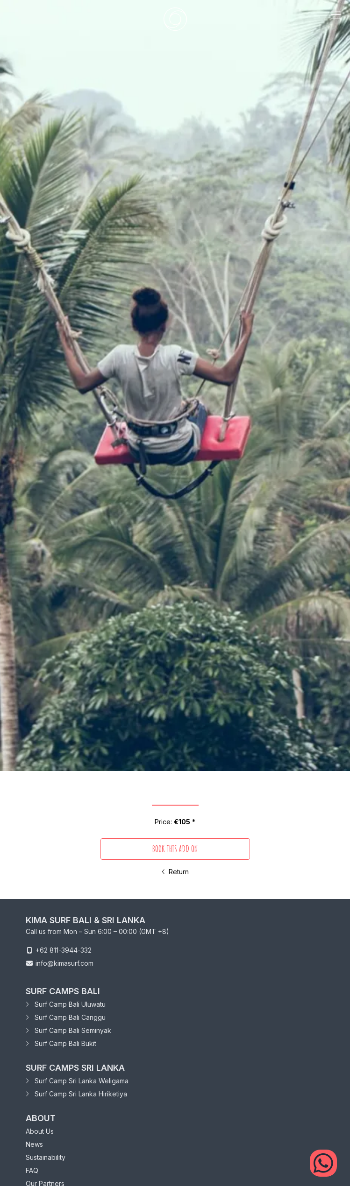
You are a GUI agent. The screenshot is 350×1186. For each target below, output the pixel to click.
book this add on (175, 849)
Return (175, 872)
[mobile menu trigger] (336, 19)
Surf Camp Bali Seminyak (68, 1030)
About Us (40, 1131)
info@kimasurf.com (64, 963)
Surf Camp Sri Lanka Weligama (77, 1081)
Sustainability (45, 1157)
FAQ (32, 1170)
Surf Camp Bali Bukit (61, 1043)
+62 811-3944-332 (64, 950)
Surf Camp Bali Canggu (66, 1017)
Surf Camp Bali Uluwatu (66, 1004)
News (34, 1144)
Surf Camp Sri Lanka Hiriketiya (76, 1094)
